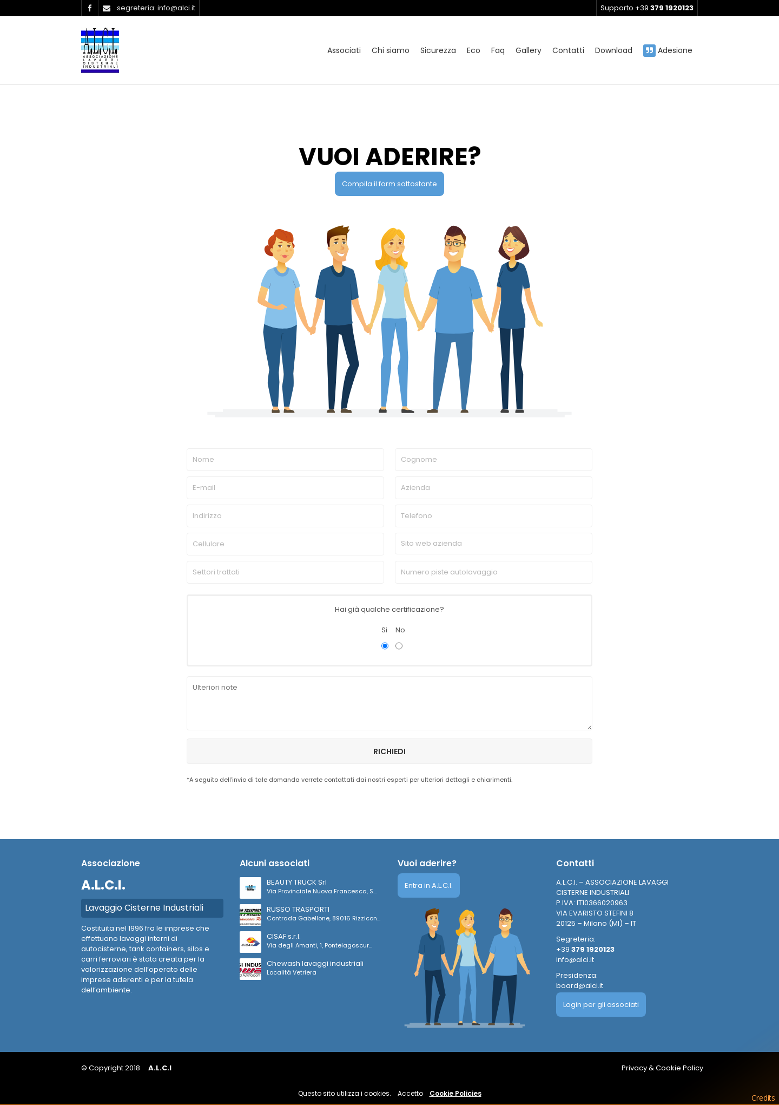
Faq (498, 50)
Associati (344, 50)
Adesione (667, 50)
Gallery (529, 50)
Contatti (568, 50)
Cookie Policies (455, 1093)
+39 (585, 949)
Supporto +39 (647, 8)
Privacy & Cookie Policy (662, 1068)
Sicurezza (438, 50)
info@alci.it (575, 959)
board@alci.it (579, 985)
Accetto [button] (410, 1093)
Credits (763, 1098)
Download (613, 50)
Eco (473, 50)
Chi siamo (391, 50)
